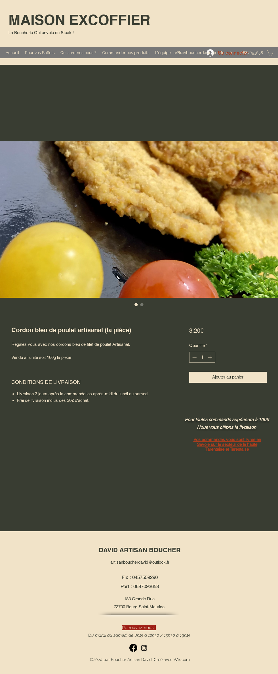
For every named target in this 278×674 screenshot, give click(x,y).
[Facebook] (133, 648)
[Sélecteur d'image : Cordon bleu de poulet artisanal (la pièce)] (136, 304)
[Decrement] (194, 357)
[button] (270, 52)
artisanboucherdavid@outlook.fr (203, 52)
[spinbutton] (202, 357)
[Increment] (210, 357)
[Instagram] (144, 648)
